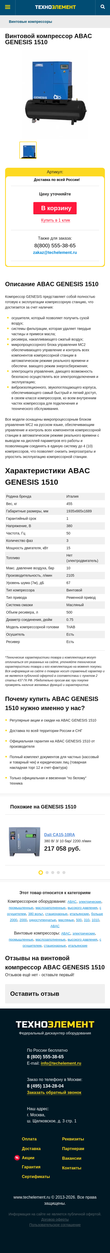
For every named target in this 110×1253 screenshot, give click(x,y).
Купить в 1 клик (55, 220)
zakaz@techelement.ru (55, 252)
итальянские (79, 914)
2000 (23, 920)
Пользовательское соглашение (55, 1225)
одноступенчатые (42, 920)
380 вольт (35, 914)
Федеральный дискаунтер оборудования (55, 1028)
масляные (66, 920)
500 (79, 920)
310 (86, 920)
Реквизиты (73, 1139)
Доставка (31, 1149)
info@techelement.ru (61, 1063)
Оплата (29, 1139)
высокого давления (82, 908)
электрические (90, 902)
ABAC (71, 902)
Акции (28, 1158)
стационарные (56, 914)
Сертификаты (36, 1176)
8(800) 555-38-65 (55, 245)
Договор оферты (55, 1219)
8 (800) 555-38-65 (45, 1056)
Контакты (71, 1168)
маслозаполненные (50, 908)
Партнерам (73, 1149)
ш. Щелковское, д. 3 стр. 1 (51, 1121)
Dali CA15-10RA (59, 835)
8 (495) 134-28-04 (45, 1086)
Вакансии (71, 1158)
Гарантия (31, 1167)
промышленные (21, 908)
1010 (95, 920)
